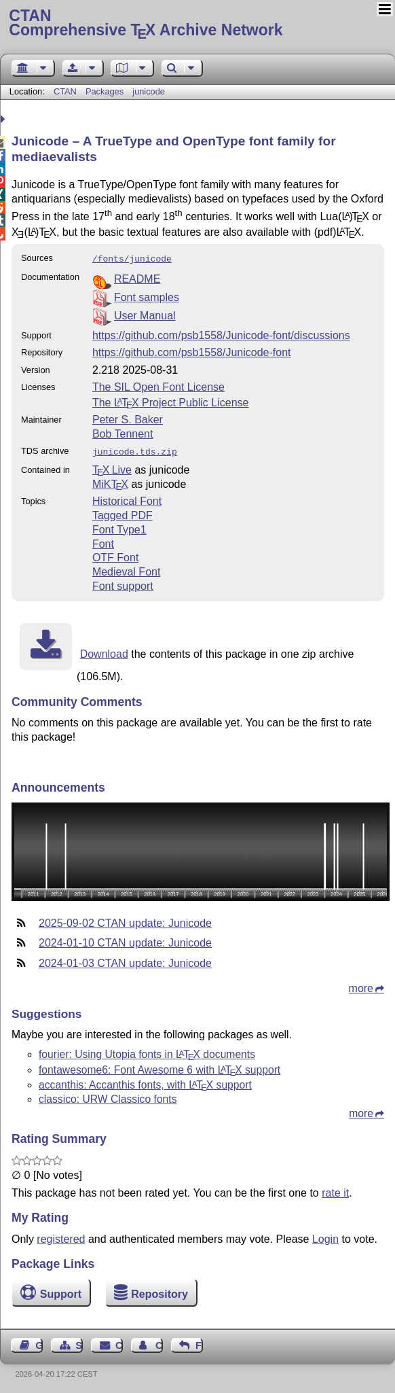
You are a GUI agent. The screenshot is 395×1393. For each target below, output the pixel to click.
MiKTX (110, 481)
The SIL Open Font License (158, 385)
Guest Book (39, 1342)
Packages (106, 91)
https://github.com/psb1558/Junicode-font (191, 351)
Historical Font (127, 498)
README (137, 277)
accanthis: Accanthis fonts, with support (145, 1082)
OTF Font (115, 555)
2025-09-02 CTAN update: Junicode (125, 920)
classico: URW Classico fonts (108, 1096)
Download (104, 651)
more (361, 985)
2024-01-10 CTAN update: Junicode (125, 940)
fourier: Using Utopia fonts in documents (147, 1051)
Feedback (199, 1342)
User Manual (145, 314)
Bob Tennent (122, 432)
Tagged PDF (122, 512)
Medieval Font (126, 569)
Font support (122, 583)
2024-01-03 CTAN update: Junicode (125, 960)
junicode (148, 91)
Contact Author (159, 1342)
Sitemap (79, 1342)
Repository (159, 1291)
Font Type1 (119, 527)
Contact (119, 1342)
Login (325, 1236)
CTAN (65, 91)
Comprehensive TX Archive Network (197, 24)
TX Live (112, 467)
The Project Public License (170, 401)
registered (61, 1236)
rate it (335, 1190)
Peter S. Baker (127, 418)
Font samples (146, 296)
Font (103, 541)
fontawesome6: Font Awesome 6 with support (159, 1067)
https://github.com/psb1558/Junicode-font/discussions (221, 334)
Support (60, 1291)
